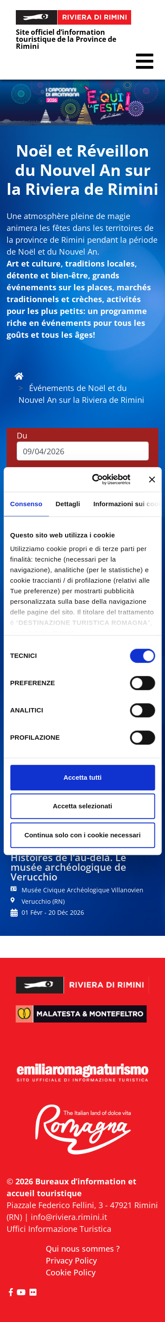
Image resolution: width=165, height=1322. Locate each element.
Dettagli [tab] (67, 504)
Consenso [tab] (26, 504)
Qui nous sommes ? (83, 1248)
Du (22, 435)
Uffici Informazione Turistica (59, 1228)
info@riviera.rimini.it (69, 1217)
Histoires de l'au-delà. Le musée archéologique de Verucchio (68, 866)
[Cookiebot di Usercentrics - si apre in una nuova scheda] (96, 479)
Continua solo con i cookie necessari (82, 835)
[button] (144, 61)
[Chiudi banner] (152, 479)
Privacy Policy (71, 1260)
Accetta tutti (82, 777)
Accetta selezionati (82, 806)
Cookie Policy (70, 1272)
